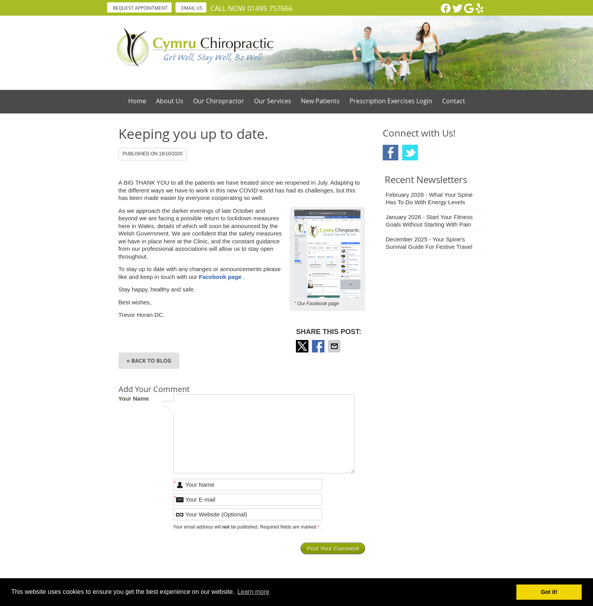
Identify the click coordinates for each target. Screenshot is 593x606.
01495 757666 (269, 8)
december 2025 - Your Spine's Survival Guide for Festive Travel (429, 243)
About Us (169, 101)
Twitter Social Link (410, 152)
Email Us (191, 8)
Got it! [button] (549, 592)
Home (137, 101)
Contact (453, 101)
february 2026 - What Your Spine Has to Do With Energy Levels (429, 198)
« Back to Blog (149, 360)
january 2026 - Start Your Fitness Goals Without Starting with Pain (429, 221)
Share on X (303, 346)
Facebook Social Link (390, 152)
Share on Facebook (319, 346)
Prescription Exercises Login (390, 101)
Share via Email (335, 346)
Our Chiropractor (218, 101)
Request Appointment (140, 8)
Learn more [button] (253, 591)
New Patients (320, 101)
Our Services (272, 101)
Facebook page (221, 276)
